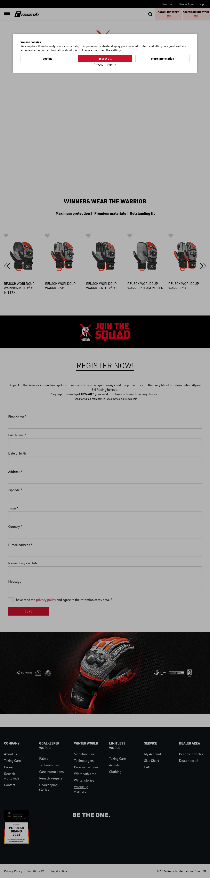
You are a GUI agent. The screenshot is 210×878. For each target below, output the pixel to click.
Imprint (111, 64)
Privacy (98, 64)
